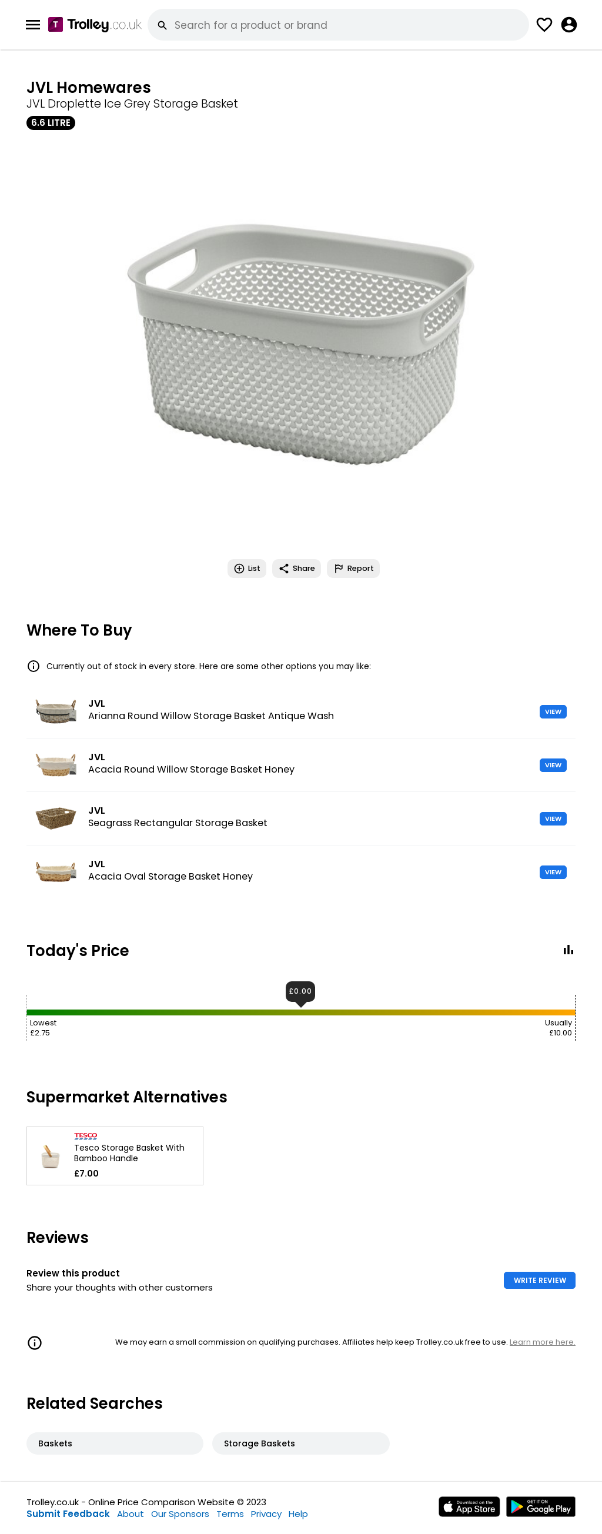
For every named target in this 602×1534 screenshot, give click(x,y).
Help (298, 1514)
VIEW (553, 711)
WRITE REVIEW (540, 1280)
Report (353, 568)
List (246, 568)
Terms (230, 1514)
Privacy (266, 1514)
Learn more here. (543, 1342)
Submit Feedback (68, 1514)
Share (296, 568)
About (130, 1514)
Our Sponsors (180, 1514)
